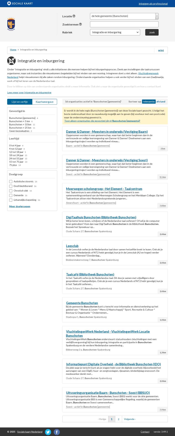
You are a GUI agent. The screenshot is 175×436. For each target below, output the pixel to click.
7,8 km (163, 205)
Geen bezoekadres (20, 130)
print (161, 50)
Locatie (68, 16)
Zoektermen (72, 24)
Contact (145, 431)
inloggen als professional (153, 3)
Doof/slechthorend (25, 186)
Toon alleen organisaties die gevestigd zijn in (102, 120)
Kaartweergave (44, 101)
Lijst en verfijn (20, 101)
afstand (160, 101)
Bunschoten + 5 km (20, 121)
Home (13, 49)
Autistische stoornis (25, 181)
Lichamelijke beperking (27, 200)
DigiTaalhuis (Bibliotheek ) (101, 217)
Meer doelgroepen (19, 206)
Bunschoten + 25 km (22, 127)
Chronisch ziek (23, 190)
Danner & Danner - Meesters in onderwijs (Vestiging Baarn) (107, 132)
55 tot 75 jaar (18, 161)
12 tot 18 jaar (17, 151)
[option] (32, 118)
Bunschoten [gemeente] (23, 117)
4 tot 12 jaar (17, 148)
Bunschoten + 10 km (22, 124)
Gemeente (82, 303)
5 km (163, 148)
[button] (115, 32)
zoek (152, 32)
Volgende (132, 418)
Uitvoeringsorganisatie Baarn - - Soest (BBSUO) (108, 393)
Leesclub (72, 246)
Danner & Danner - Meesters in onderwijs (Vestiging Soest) (107, 160)
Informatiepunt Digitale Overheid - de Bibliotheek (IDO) (113, 364)
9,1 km (163, 177)
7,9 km (163, 409)
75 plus (15, 164)
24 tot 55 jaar (18, 158)
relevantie (149, 101)
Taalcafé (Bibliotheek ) (90, 274)
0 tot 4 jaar (16, 145)
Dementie (20, 195)
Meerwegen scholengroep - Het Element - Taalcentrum (104, 189)
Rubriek (67, 32)
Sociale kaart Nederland (29, 431)
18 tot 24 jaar (18, 155)
